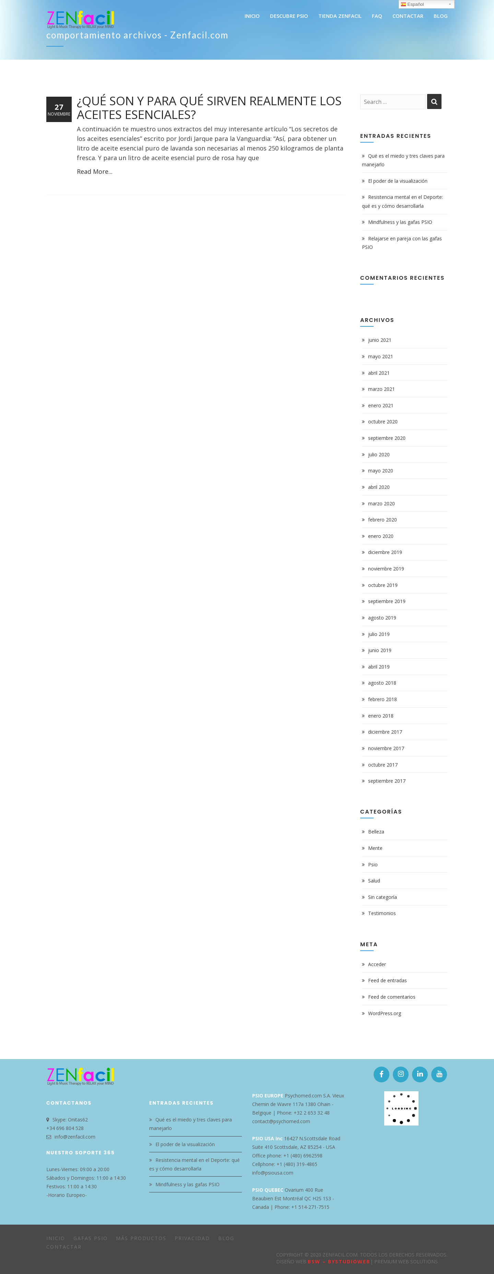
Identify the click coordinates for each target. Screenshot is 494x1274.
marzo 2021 (381, 389)
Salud (374, 880)
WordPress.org (384, 1013)
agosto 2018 (382, 683)
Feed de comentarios (391, 997)
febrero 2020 (382, 519)
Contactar (64, 1246)
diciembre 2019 (385, 552)
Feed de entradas (387, 980)
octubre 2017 (383, 764)
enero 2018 (380, 715)
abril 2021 (379, 373)
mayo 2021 (380, 356)
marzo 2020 (381, 503)
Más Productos (141, 1238)
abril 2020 (379, 487)
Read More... (95, 171)
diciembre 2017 (385, 732)
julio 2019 (379, 634)
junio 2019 (379, 650)
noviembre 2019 (386, 568)
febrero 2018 (382, 699)
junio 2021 (379, 340)
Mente (375, 848)
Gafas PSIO (90, 1238)
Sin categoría (382, 897)
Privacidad (192, 1238)
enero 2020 (380, 536)
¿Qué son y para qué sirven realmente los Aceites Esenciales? (209, 107)
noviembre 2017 (386, 748)
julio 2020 (379, 454)
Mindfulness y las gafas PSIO (400, 222)
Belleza (376, 831)
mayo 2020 (380, 470)
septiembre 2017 (386, 781)
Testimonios (382, 913)
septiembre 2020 (386, 438)
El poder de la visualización (397, 181)
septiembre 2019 (386, 601)
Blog (226, 1238)
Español (412, 4)
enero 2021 (380, 405)
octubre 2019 (383, 585)
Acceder (377, 964)
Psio (373, 864)
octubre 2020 (383, 421)
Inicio (55, 1238)
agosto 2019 (382, 617)
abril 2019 (379, 666)
